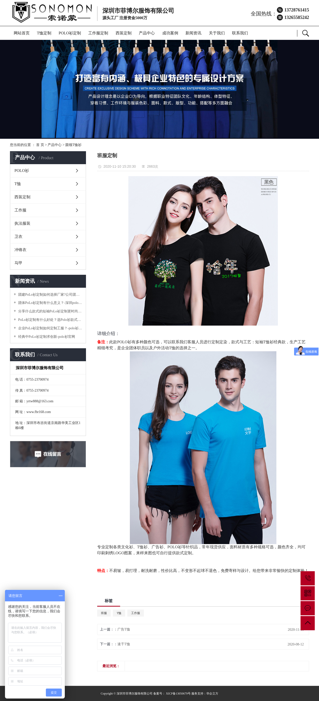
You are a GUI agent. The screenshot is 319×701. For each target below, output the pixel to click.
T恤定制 (44, 33)
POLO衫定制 (70, 33)
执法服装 (22, 223)
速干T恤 (123, 644)
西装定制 (124, 33)
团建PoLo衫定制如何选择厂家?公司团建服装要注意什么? (49, 294)
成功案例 (170, 33)
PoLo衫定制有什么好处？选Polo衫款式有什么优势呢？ (49, 320)
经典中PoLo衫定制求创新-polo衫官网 (46, 337)
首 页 (40, 145)
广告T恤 (123, 629)
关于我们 (217, 33)
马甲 (18, 263)
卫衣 (18, 236)
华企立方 (212, 693)
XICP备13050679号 (178, 693)
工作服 (20, 210)
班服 (104, 613)
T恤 (17, 184)
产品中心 (147, 33)
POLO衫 (21, 170)
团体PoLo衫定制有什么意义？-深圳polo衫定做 (49, 303)
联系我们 (240, 33)
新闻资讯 (193, 33)
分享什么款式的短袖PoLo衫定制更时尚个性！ (49, 311)
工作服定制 (98, 33)
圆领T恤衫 (73, 145)
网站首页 (22, 33)
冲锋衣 (20, 250)
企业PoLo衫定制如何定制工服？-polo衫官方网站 (49, 328)
